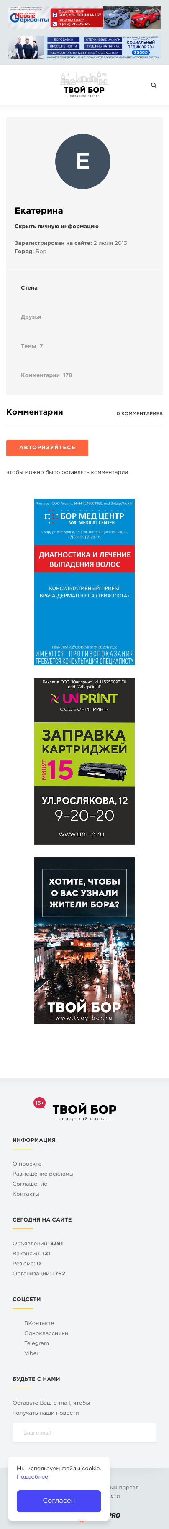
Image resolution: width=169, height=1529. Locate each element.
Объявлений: (38, 1244)
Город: (24, 252)
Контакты (26, 1194)
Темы (32, 347)
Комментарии (46, 376)
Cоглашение (30, 1184)
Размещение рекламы (43, 1174)
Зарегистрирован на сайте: (53, 244)
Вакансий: (31, 1254)
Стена (29, 288)
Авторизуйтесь (47, 448)
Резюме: (27, 1264)
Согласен (59, 1501)
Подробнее (32, 1477)
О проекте (27, 1164)
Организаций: (39, 1274)
